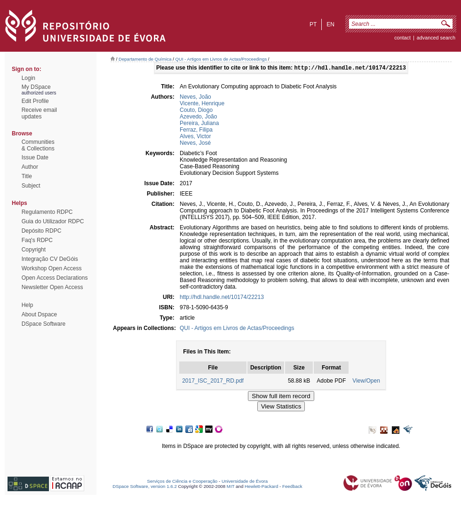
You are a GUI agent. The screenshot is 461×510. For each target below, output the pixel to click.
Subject (31, 185)
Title (27, 176)
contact (402, 37)
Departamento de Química (145, 59)
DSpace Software (43, 324)
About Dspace (39, 314)
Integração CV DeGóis (50, 259)
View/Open (366, 381)
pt (313, 24)
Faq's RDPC (37, 240)
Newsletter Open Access (52, 287)
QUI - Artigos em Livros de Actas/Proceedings (221, 59)
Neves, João (195, 97)
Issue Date (35, 157)
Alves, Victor (195, 137)
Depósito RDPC (42, 231)
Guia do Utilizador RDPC (53, 221)
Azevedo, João (198, 117)
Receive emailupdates (39, 113)
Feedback (292, 487)
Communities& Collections (38, 145)
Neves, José (195, 144)
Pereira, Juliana (199, 124)
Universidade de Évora (245, 482)
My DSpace (36, 87)
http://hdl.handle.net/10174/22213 (222, 298)
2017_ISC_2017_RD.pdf (213, 381)
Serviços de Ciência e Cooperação (182, 482)
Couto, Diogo (196, 111)
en (330, 24)
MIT (231, 487)
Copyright (34, 249)
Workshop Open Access (52, 268)
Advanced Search (436, 37)
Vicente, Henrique (202, 104)
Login (28, 78)
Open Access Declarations (55, 278)
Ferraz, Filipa (196, 130)
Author (30, 167)
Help (27, 305)
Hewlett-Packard (261, 487)
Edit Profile (35, 101)
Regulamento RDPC (47, 212)
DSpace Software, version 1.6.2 (144, 487)
